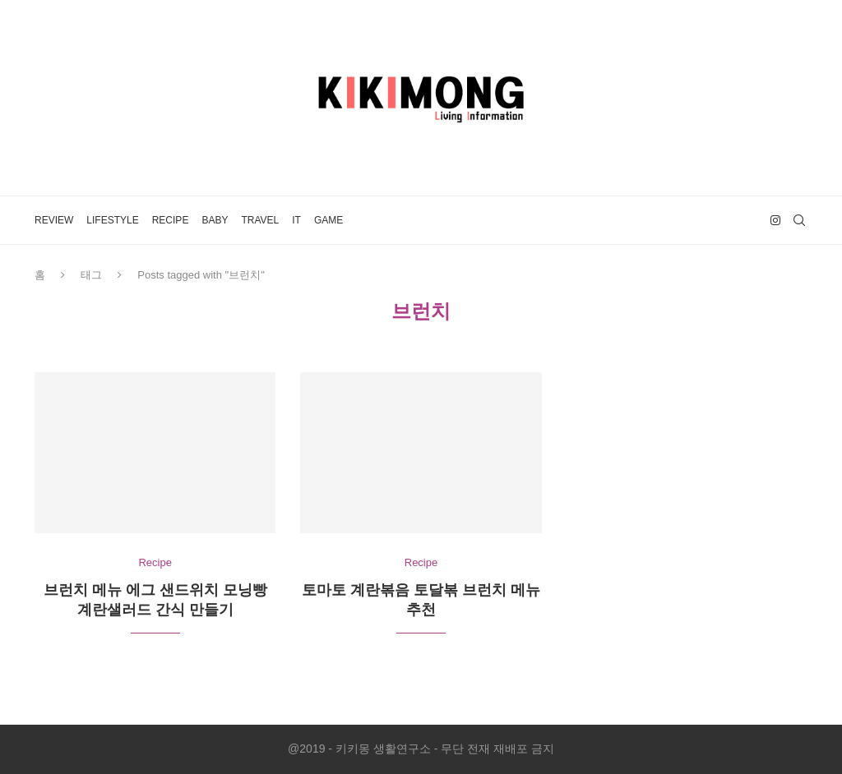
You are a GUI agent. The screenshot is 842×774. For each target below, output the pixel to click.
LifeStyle (112, 220)
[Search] (799, 220)
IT (296, 220)
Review (54, 220)
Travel (260, 220)
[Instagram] (775, 220)
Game (328, 220)
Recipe (170, 220)
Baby (214, 220)
